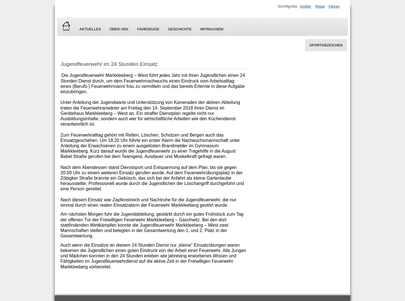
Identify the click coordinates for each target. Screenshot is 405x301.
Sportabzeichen (326, 45)
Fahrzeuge (148, 29)
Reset (320, 6)
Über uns (119, 29)
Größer (305, 6)
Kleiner (334, 6)
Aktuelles (90, 29)
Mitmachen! (211, 29)
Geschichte (180, 29)
